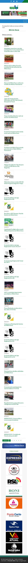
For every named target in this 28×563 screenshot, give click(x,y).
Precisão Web (11, 560)
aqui (3, 27)
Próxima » (5, 443)
